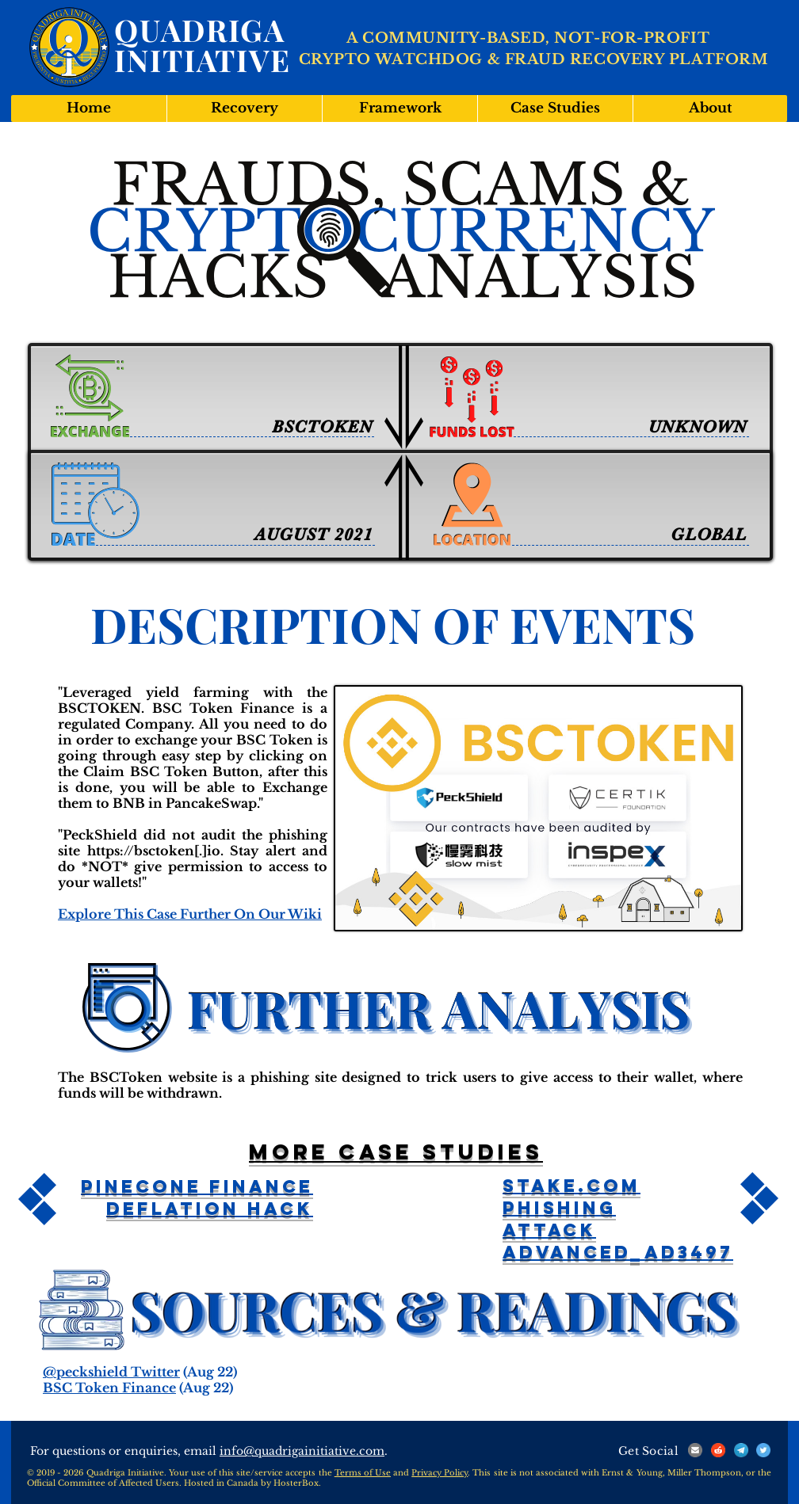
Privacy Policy (439, 1473)
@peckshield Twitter (111, 1372)
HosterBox (296, 1483)
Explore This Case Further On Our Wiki (190, 914)
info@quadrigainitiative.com (302, 1451)
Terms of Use (363, 1473)
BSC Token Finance (109, 1387)
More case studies (396, 1151)
